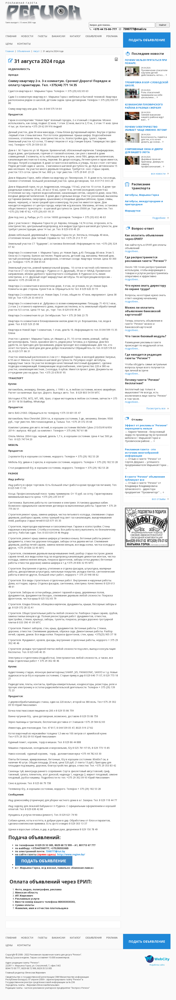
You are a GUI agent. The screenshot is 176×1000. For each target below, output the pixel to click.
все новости (158, 173)
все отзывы (159, 499)
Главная (11, 36)
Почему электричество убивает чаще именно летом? (146, 128)
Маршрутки (132, 210)
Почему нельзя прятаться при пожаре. (146, 61)
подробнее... (132, 251)
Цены (9, 43)
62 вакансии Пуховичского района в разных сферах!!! (144, 106)
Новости (27, 36)
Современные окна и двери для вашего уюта (144, 150)
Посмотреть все (156, 408)
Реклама (112, 36)
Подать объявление (147, 40)
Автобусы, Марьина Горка (142, 194)
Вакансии (58, 36)
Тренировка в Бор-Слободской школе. (146, 84)
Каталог (75, 36)
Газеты (42, 36)
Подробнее (159, 217)
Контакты (24, 43)
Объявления (93, 36)
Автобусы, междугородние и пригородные (144, 203)
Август (36, 51)
